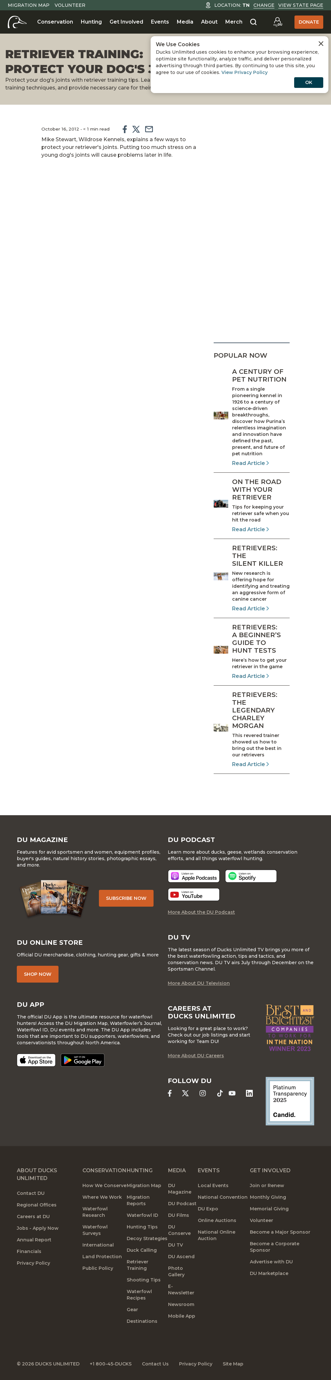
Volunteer (70, 5)
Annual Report (34, 1240)
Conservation (55, 22)
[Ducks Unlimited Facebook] (170, 1093)
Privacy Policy (33, 1263)
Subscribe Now (126, 898)
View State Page (300, 5)
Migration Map (28, 5)
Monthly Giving (268, 1197)
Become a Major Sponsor (280, 1232)
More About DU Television (199, 983)
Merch (233, 22)
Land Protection (102, 1256)
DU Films (178, 1215)
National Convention (223, 1197)
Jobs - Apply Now (38, 1228)
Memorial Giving (269, 1209)
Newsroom (181, 1304)
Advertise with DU (271, 1262)
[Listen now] (194, 876)
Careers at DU (33, 1216)
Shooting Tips (144, 1280)
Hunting (91, 22)
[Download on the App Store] (36, 1060)
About (209, 22)
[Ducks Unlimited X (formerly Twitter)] (185, 1093)
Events (160, 22)
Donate (309, 22)
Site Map (233, 1364)
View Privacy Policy (244, 72)
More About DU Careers (196, 1056)
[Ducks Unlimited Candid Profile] (290, 1101)
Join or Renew (267, 1185)
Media (185, 22)
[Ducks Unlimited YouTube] (232, 1093)
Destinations (142, 1321)
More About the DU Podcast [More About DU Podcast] (201, 912)
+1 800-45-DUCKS (111, 1364)
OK (308, 82)
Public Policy (97, 1268)
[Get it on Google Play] (82, 1060)
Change (263, 5)
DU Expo (208, 1209)
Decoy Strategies (147, 1238)
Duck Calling (142, 1250)
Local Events (213, 1185)
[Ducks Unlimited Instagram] (202, 1093)
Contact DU (31, 1193)
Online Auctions (217, 1220)
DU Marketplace (269, 1273)
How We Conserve (104, 1185)
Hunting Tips (142, 1227)
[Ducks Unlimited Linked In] (249, 1093)
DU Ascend (181, 1256)
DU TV (175, 1245)
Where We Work (102, 1197)
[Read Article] (252, 417)
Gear (132, 1309)
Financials (29, 1251)
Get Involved (126, 22)
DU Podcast (182, 1203)
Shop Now (37, 974)
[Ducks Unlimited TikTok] (220, 1093)
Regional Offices (37, 1205)
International (98, 1245)
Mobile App (181, 1316)
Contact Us (155, 1364)
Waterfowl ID (142, 1215)
